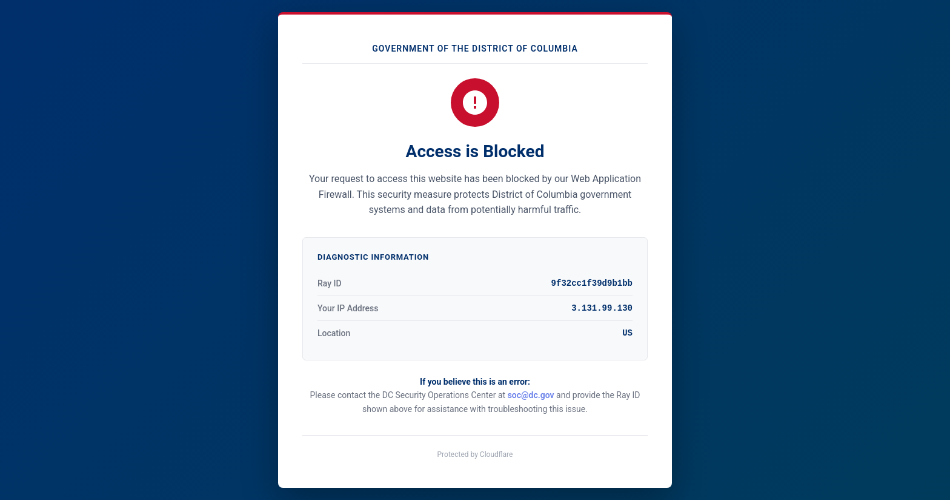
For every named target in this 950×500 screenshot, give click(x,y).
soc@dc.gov (531, 395)
